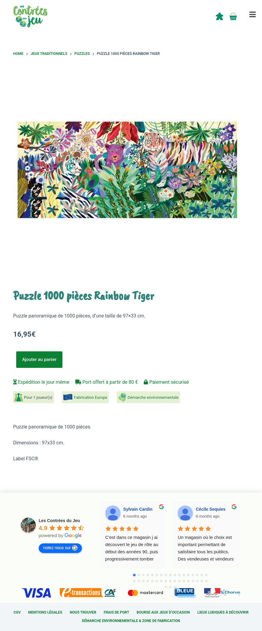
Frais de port (116, 612)
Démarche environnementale (153, 397)
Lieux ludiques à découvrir (222, 612)
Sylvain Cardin (137, 509)
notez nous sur (60, 548)
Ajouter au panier (39, 359)
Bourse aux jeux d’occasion (163, 612)
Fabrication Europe (90, 397)
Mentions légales (45, 612)
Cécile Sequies (210, 509)
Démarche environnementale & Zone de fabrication (131, 621)
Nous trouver (83, 612)
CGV (17, 612)
